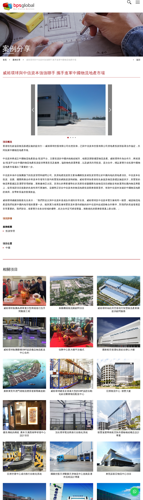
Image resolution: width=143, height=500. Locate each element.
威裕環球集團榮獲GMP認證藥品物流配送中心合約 (24, 351)
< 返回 (136, 60)
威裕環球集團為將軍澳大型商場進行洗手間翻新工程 (24, 310)
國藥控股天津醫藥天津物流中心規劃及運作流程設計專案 (71, 475)
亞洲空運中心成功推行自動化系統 (24, 474)
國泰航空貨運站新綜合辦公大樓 (118, 349)
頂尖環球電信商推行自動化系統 (71, 432)
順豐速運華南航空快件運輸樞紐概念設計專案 (118, 434)
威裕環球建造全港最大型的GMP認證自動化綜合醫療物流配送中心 (71, 392)
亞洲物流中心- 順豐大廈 (118, 391)
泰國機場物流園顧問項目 (71, 308)
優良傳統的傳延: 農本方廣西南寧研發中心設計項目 (24, 434)
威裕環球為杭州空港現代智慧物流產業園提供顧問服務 (118, 310)
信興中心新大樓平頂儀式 (71, 349)
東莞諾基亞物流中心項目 (118, 474)
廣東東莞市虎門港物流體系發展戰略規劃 (24, 391)
